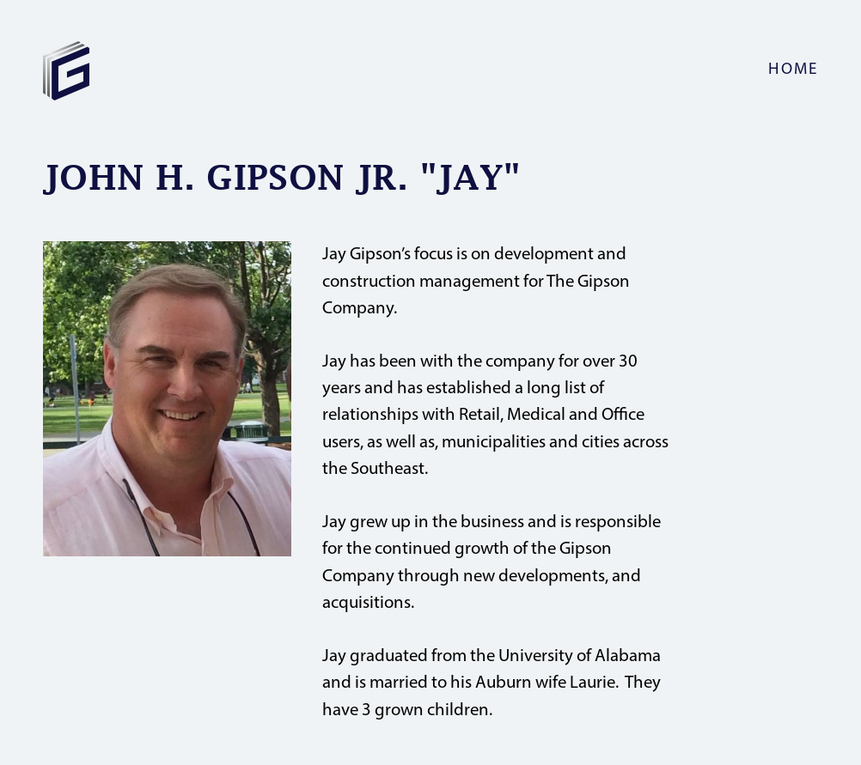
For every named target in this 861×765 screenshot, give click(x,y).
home (793, 70)
